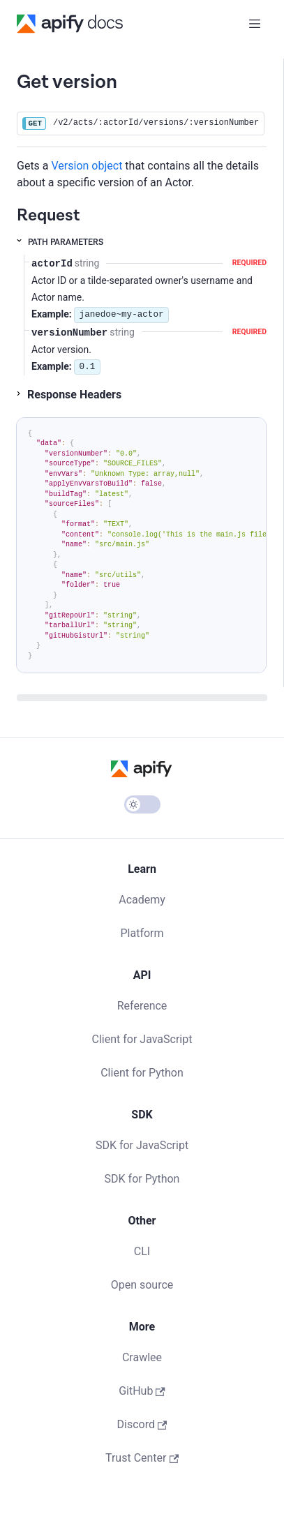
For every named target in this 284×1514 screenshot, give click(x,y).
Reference (142, 1005)
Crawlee (142, 1357)
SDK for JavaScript (142, 1145)
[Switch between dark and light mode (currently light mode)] (142, 804)
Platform (141, 933)
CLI (142, 1251)
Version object (87, 165)
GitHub (142, 1390)
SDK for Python (142, 1178)
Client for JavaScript (142, 1039)
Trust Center (142, 1457)
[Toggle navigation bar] (254, 23)
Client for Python (142, 1072)
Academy (142, 899)
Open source (142, 1284)
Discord (142, 1424)
